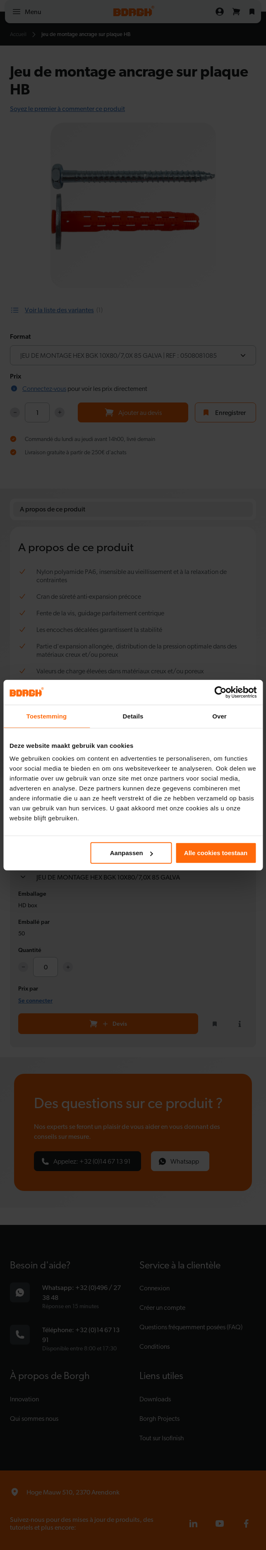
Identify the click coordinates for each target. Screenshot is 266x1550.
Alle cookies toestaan (215, 852)
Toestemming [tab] (46, 715)
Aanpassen (131, 852)
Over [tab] (219, 715)
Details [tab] (133, 715)
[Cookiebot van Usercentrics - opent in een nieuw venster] (220, 692)
